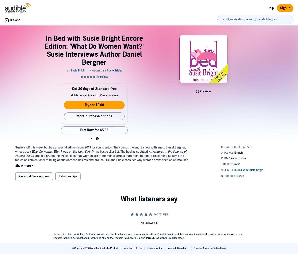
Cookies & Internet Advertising (209, 248)
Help (271, 8)
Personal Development (34, 176)
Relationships (68, 176)
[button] (91, 138)
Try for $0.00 (94, 105)
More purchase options (94, 116)
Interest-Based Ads (178, 248)
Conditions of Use (132, 248)
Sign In (285, 8)
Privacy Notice (155, 248)
